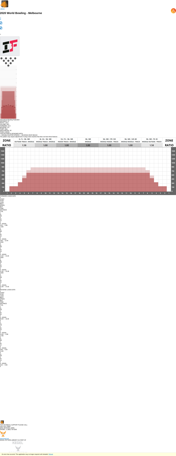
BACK (2, 9)
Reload (51, 454)
